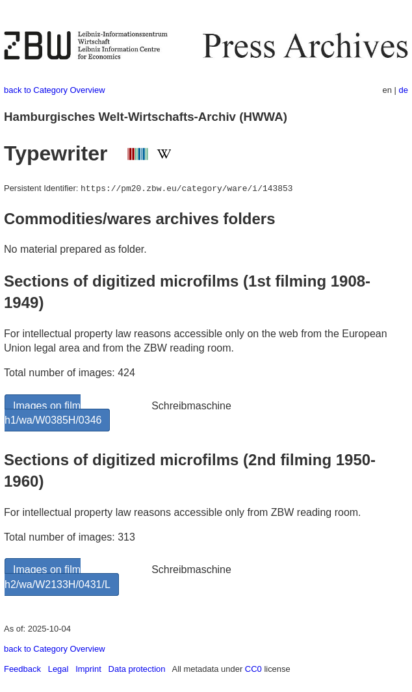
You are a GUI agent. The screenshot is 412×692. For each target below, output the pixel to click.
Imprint (88, 669)
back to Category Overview (54, 90)
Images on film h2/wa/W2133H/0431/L (57, 576)
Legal (58, 669)
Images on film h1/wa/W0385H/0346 (53, 413)
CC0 (253, 669)
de (403, 90)
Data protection (137, 669)
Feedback (22, 669)
